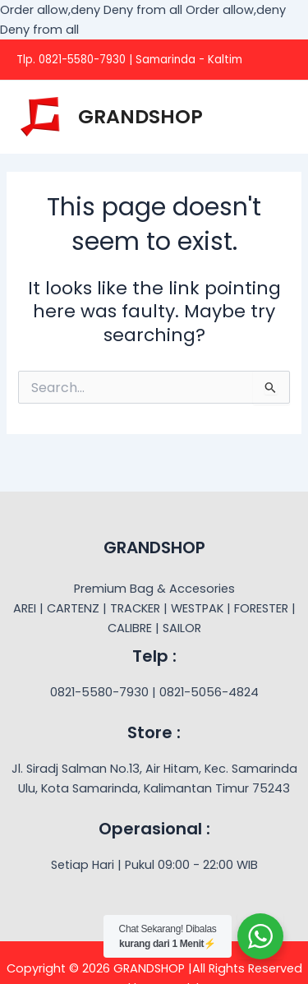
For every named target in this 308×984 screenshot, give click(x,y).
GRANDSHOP (140, 116)
